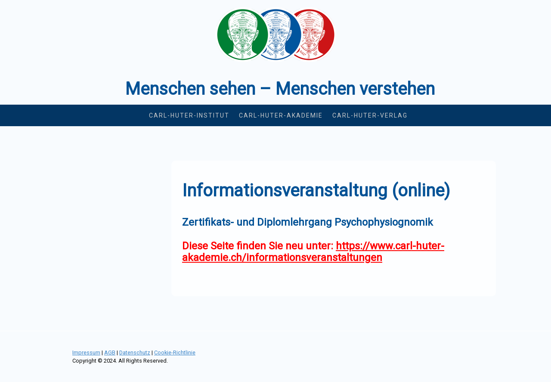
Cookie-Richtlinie (174, 352)
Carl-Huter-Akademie (281, 115)
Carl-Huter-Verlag (370, 115)
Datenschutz (134, 352)
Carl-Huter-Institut (189, 115)
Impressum (86, 352)
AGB (109, 352)
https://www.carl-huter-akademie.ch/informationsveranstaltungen (313, 252)
